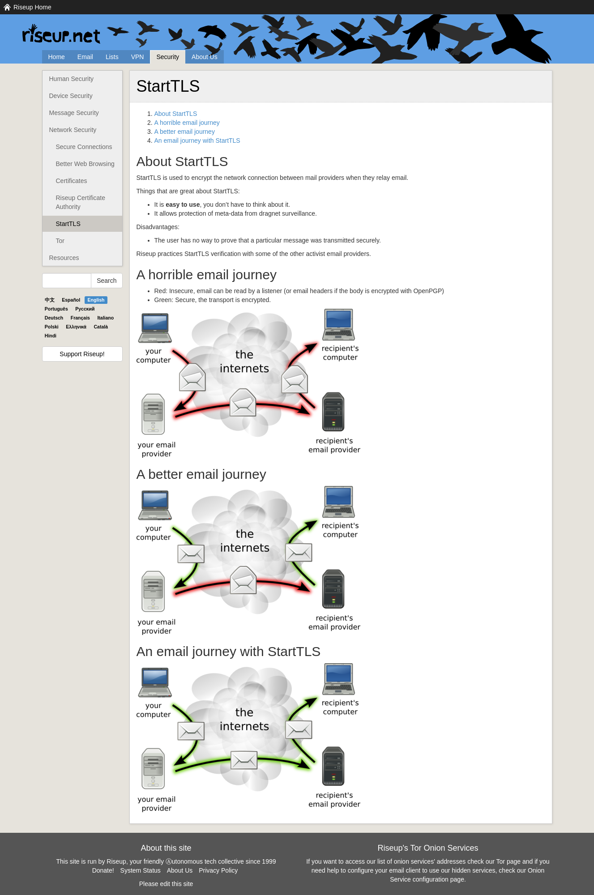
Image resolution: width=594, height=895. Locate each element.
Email (85, 56)
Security (167, 56)
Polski (52, 326)
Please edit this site (166, 883)
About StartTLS (175, 113)
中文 (50, 300)
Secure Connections (84, 146)
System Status (140, 870)
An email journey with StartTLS (197, 140)
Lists (112, 56)
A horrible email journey (187, 122)
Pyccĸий (84, 308)
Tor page (508, 861)
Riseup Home (32, 7)
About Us (205, 56)
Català (101, 326)
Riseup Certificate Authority (81, 202)
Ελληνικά (76, 326)
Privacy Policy (218, 870)
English (96, 300)
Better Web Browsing (85, 163)
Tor (60, 240)
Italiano (105, 317)
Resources (64, 257)
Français (80, 317)
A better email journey (184, 131)
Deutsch (54, 317)
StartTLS (68, 223)
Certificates (71, 180)
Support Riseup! (82, 354)
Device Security (71, 95)
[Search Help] (67, 280)
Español (71, 300)
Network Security (73, 129)
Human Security (71, 78)
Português (56, 308)
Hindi (50, 335)
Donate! (103, 870)
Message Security (74, 112)
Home (56, 56)
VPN (137, 56)
